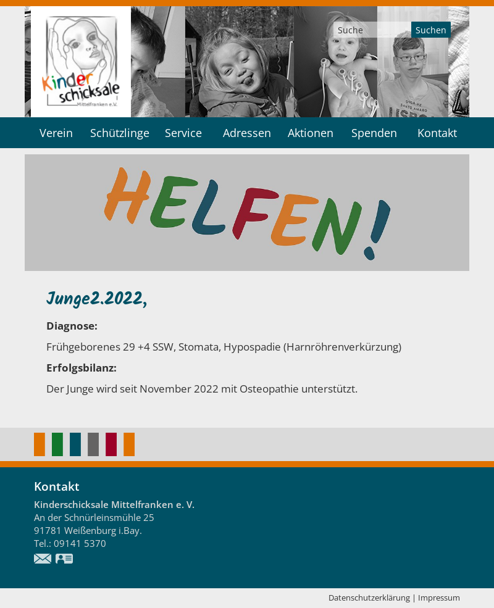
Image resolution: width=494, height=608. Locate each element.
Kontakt (437, 132)
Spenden (374, 132)
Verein (56, 132)
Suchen (431, 30)
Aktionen (310, 132)
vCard (65, 560)
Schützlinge (119, 132)
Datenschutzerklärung (369, 597)
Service (183, 132)
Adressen (247, 132)
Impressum (439, 597)
